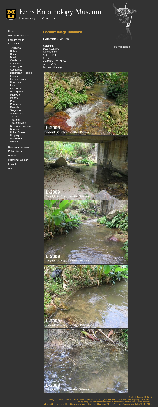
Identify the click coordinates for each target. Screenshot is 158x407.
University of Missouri (37, 18)
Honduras (15, 82)
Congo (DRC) (17, 66)
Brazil (13, 57)
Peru (12, 101)
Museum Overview (18, 35)
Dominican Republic (21, 72)
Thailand (15, 119)
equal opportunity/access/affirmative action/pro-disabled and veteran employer (116, 402)
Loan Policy (14, 164)
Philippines (16, 104)
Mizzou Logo (12, 14)
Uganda (14, 129)
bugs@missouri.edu (128, 404)
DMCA (119, 399)
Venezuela (16, 138)
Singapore (16, 110)
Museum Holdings (18, 159)
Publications (15, 151)
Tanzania (15, 116)
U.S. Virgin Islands (20, 126)
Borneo (14, 54)
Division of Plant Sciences (67, 404)
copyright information (141, 399)
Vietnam (14, 141)
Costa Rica (16, 69)
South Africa (17, 113)
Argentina (15, 47)
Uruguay (15, 135)
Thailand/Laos (18, 122)
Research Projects (18, 147)
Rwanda (14, 107)
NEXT (129, 47)
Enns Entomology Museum (60, 12)
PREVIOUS (119, 47)
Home (11, 31)
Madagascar (17, 91)
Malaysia (15, 94)
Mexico (14, 97)
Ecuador (14, 76)
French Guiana (18, 79)
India (13, 85)
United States (17, 132)
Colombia (15, 63)
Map (10, 168)
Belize (13, 51)
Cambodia (16, 60)
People (12, 155)
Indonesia (15, 88)
